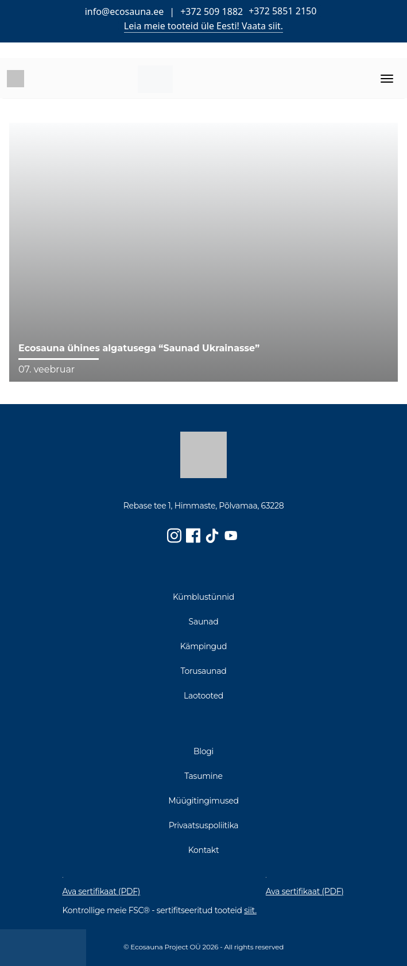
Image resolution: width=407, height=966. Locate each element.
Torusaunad (204, 671)
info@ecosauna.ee (124, 11)
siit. (250, 910)
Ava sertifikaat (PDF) (102, 892)
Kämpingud (203, 646)
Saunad (204, 621)
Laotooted (203, 695)
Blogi (203, 751)
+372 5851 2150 (282, 11)
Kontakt (203, 850)
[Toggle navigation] (387, 78)
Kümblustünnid (203, 597)
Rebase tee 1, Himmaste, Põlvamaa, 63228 (203, 506)
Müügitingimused (203, 801)
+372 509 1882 (211, 11)
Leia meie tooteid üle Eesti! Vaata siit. (203, 26)
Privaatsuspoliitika (204, 825)
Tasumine (203, 776)
